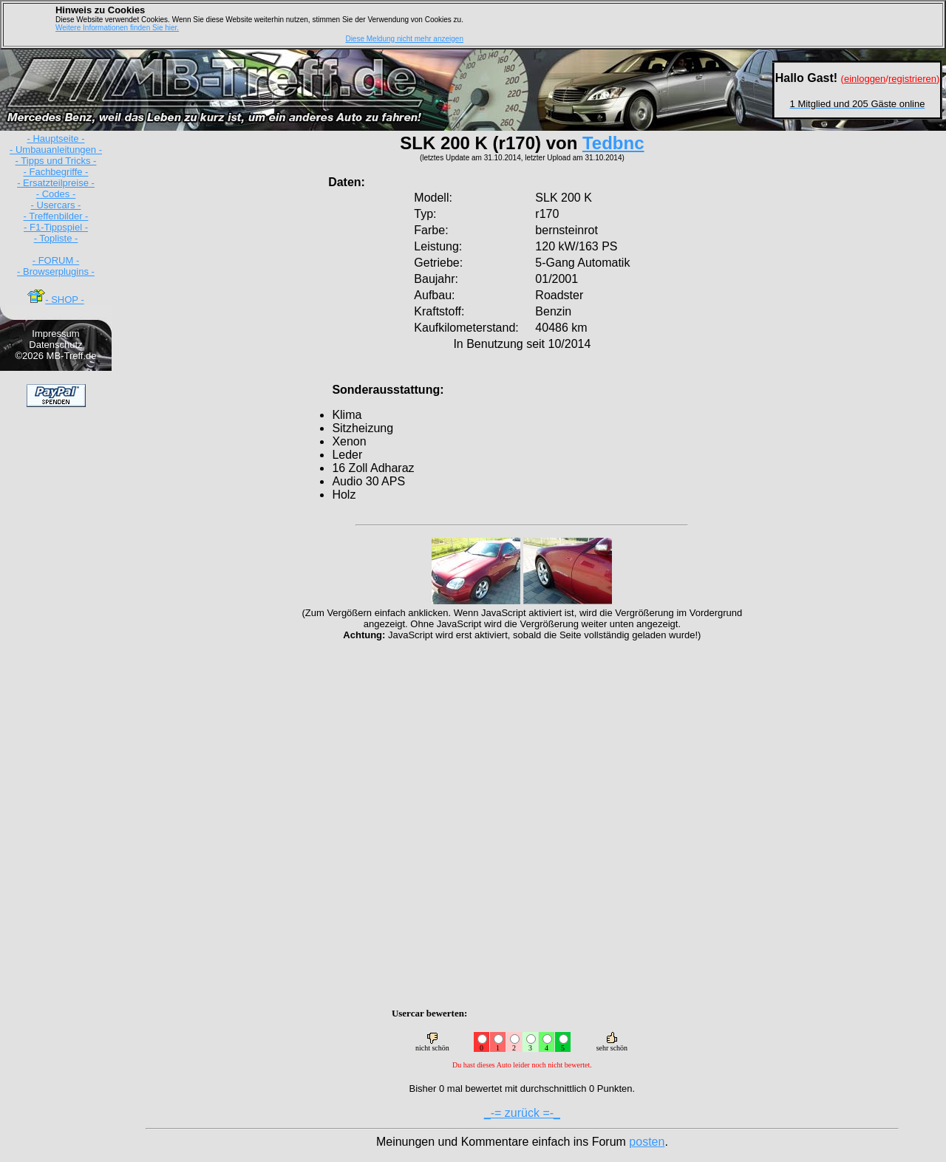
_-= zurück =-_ (522, 1113)
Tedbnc (613, 143)
